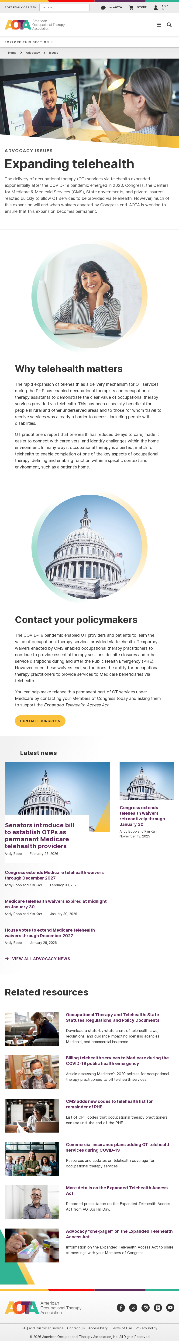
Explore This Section (27, 42)
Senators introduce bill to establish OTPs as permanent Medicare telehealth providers (40, 835)
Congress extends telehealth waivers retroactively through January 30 (142, 816)
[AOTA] (35, 25)
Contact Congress (40, 721)
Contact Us (76, 1328)
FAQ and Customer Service (43, 1328)
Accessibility (98, 1328)
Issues (53, 52)
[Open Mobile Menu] (159, 25)
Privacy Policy (146, 1328)
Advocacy (33, 52)
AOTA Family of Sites (20, 7)
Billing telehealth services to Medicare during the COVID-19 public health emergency (117, 1060)
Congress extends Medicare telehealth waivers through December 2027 (54, 875)
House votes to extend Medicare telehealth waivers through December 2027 (50, 933)
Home (12, 52)
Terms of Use (121, 1328)
